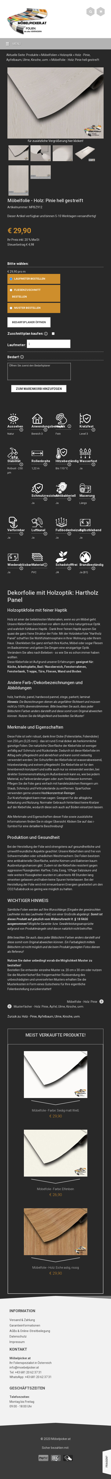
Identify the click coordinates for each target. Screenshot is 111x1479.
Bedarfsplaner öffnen (29, 322)
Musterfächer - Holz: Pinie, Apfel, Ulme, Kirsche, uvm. (49, 1006)
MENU (11, 44)
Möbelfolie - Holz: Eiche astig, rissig (55, 1267)
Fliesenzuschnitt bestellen (24, 293)
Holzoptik (66, 55)
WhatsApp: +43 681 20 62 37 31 (31, 1377)
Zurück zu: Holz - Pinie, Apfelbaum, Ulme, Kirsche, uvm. (43, 1016)
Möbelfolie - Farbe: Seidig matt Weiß (55, 1110)
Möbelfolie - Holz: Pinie (82, 1001)
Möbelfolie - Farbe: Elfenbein (55, 1189)
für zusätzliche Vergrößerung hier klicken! (55, 141)
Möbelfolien (49, 55)
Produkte (32, 55)
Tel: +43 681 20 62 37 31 (26, 1372)
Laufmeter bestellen (26, 278)
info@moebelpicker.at (24, 1367)
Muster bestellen (24, 307)
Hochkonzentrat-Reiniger (58, 793)
